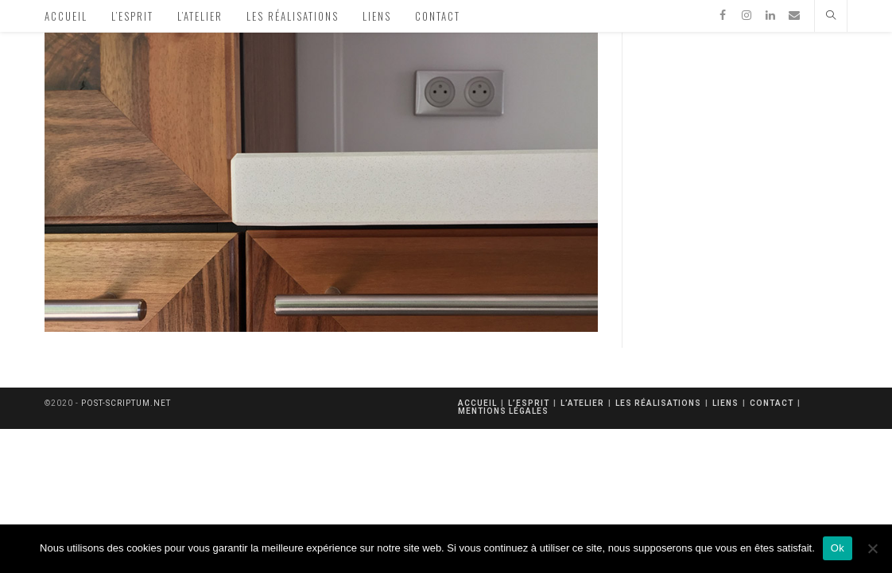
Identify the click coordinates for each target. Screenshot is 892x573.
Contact (771, 403)
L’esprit (528, 403)
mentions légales (503, 411)
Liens (725, 403)
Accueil (477, 403)
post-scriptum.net (126, 403)
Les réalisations (658, 403)
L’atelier (582, 403)
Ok (837, 548)
